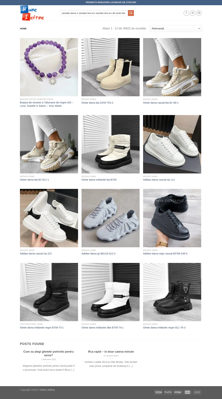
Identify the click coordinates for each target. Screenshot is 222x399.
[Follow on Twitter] (192, 13)
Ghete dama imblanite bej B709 (99, 179)
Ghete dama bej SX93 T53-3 (97, 102)
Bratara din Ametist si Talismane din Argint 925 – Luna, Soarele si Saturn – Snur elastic (47, 104)
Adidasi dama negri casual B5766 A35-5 (165, 253)
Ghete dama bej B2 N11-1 (34, 179)
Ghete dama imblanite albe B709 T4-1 (103, 327)
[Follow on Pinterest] (199, 13)
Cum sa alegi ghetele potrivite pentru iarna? (48, 353)
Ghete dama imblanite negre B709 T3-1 (42, 327)
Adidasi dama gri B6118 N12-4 (99, 253)
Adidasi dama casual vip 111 (159, 179)
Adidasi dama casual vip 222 (36, 253)
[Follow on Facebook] (186, 13)
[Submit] (131, 13)
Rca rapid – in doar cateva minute (111, 351)
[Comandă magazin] (176, 28)
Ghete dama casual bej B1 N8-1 (161, 102)
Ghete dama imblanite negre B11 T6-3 (164, 327)
